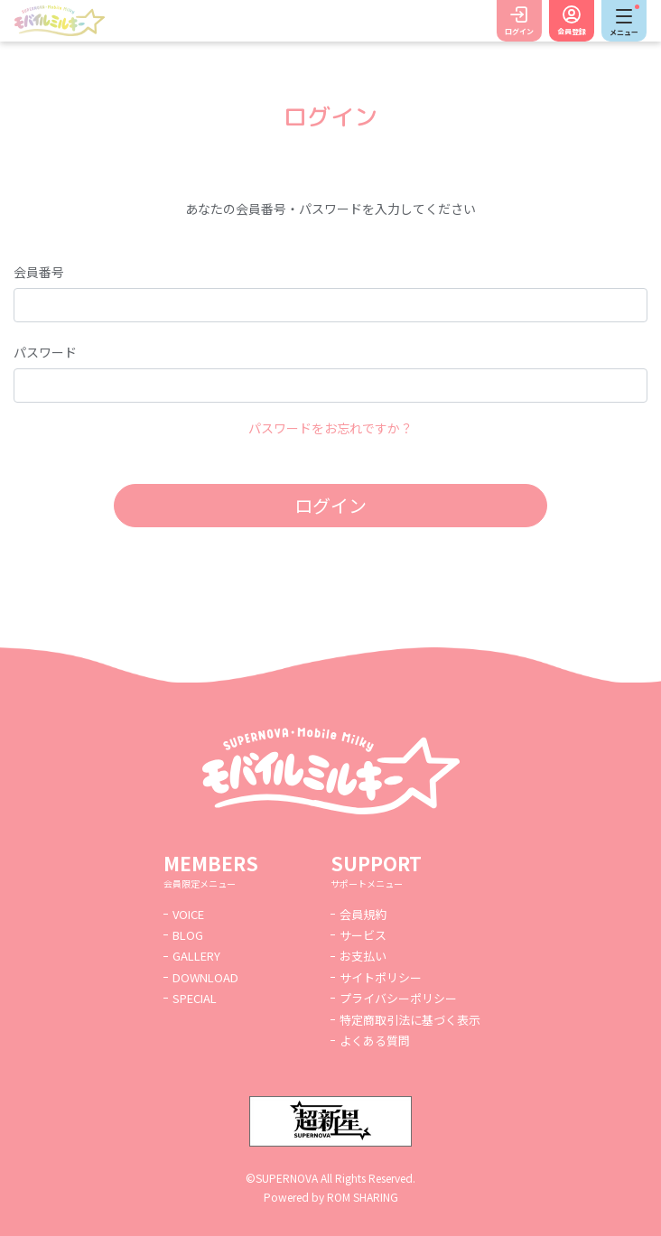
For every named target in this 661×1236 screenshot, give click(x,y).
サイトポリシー (381, 977)
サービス (363, 934)
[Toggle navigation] (624, 21)
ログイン (519, 31)
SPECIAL (194, 998)
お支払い (363, 955)
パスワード (45, 352)
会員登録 (571, 31)
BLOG (187, 934)
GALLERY (196, 955)
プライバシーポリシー (398, 998)
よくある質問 (375, 1040)
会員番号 (39, 272)
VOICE (188, 914)
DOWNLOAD (205, 977)
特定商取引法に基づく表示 (410, 1019)
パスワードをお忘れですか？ (330, 428)
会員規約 (363, 914)
